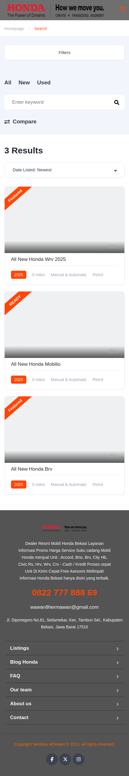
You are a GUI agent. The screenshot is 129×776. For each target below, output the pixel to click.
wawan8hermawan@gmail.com (64, 607)
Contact (19, 717)
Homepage (14, 28)
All (7, 82)
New (24, 82)
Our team (21, 690)
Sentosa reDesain (49, 744)
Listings (19, 648)
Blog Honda (24, 662)
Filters (65, 52)
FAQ (15, 676)
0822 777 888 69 (64, 592)
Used (43, 82)
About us (21, 703)
